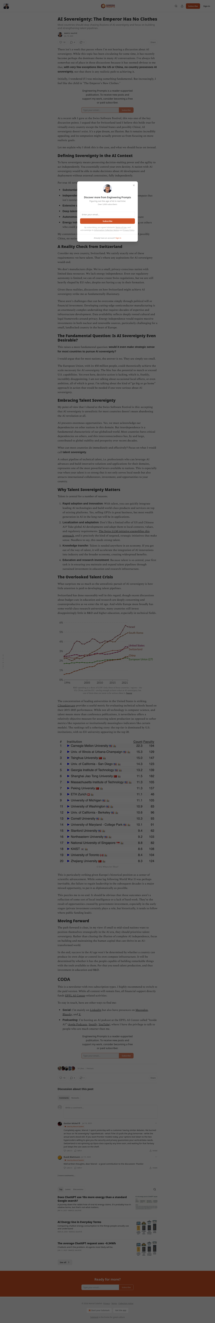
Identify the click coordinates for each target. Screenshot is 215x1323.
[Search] (176, 6)
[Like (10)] (62, 42)
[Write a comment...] (110, 1111)
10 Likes (80, 1068)
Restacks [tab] (75, 1098)
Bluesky (67, 1014)
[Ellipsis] (156, 1123)
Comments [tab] (64, 1098)
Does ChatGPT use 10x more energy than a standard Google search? (92, 1199)
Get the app (120, 1310)
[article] (107, 1205)
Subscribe (193, 6)
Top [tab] (60, 1189)
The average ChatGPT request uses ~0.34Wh (87, 1243)
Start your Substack (98, 1310)
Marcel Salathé (70, 33)
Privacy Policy (128, 230)
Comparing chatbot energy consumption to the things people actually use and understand (93, 1227)
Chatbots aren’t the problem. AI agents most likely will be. (85, 1247)
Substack (94, 1317)
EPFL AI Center (75, 996)
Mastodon (141, 1010)
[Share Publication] (182, 6)
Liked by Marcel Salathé (74, 1126)
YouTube (103, 1024)
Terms (114, 1303)
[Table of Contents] (3, 661)
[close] (134, 185)
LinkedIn (95, 1010)
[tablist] (69, 1098)
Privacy (106, 1303)
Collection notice (125, 1303)
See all (65, 1262)
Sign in (206, 6)
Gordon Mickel (71, 1123)
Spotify (93, 1024)
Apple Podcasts (77, 1024)
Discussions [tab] (78, 1189)
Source (129, 693)
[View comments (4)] (72, 42)
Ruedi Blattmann (72, 1157)
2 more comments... (66, 1175)
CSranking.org (66, 706)
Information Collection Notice (106, 230)
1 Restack (90, 1068)
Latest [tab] (67, 1189)
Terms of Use (121, 227)
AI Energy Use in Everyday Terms (79, 1222)
